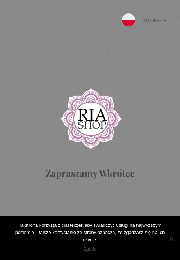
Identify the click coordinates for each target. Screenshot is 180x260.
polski (149, 21)
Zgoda (90, 249)
